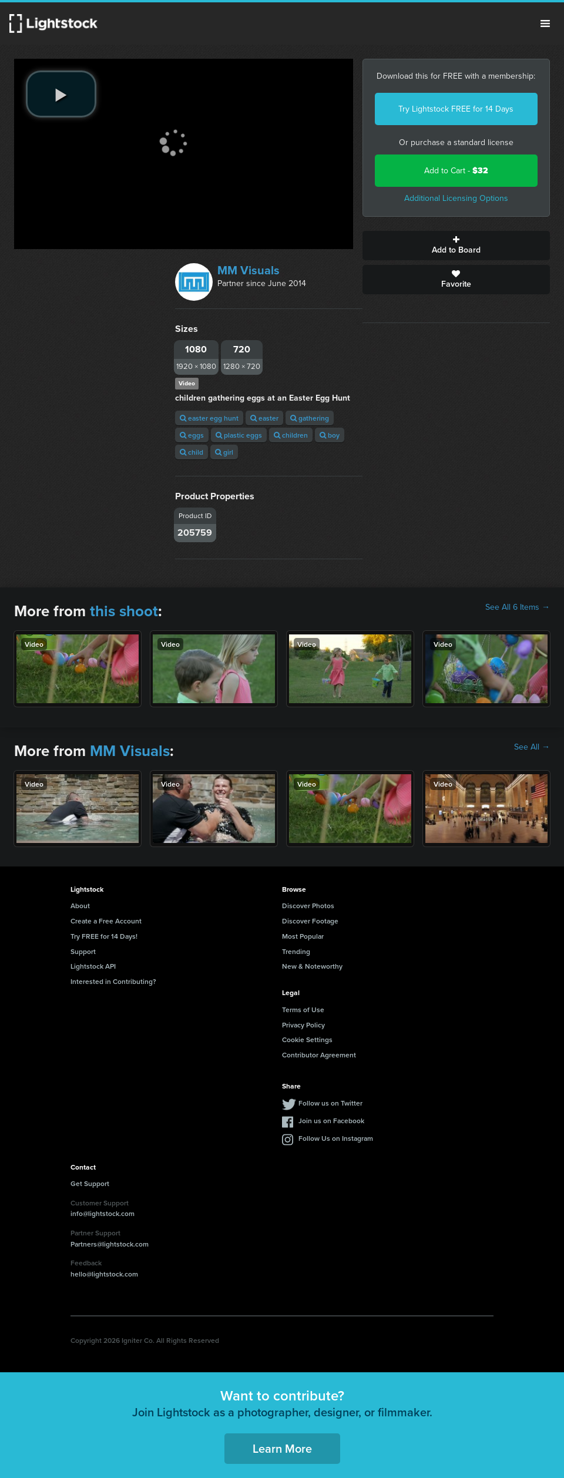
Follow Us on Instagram (335, 1138)
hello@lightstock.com (104, 1274)
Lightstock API (93, 966)
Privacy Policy (303, 1025)
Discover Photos (308, 906)
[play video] (61, 93)
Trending (296, 951)
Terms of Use (303, 1010)
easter (264, 418)
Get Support (89, 1183)
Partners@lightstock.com (109, 1244)
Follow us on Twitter (330, 1103)
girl (224, 452)
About (80, 906)
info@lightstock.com (102, 1213)
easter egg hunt (209, 418)
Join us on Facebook (331, 1121)
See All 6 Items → (517, 607)
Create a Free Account (106, 921)
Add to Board (456, 246)
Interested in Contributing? (113, 981)
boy (330, 435)
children (291, 435)
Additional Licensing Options (456, 198)
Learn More (282, 1448)
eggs (192, 435)
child (191, 452)
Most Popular (303, 936)
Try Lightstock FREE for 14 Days (455, 109)
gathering (309, 418)
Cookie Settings (307, 1039)
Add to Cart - (456, 170)
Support (83, 951)
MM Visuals (248, 270)
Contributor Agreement (319, 1055)
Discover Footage (310, 921)
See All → (532, 747)
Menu (545, 23)
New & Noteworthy (312, 966)
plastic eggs (239, 435)
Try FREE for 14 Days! (103, 936)
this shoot (124, 611)
